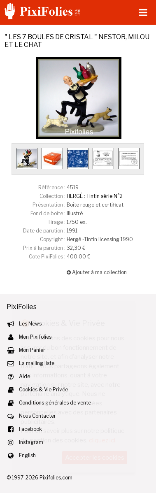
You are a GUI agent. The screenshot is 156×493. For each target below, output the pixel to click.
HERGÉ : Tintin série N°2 (95, 196)
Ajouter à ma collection (97, 272)
